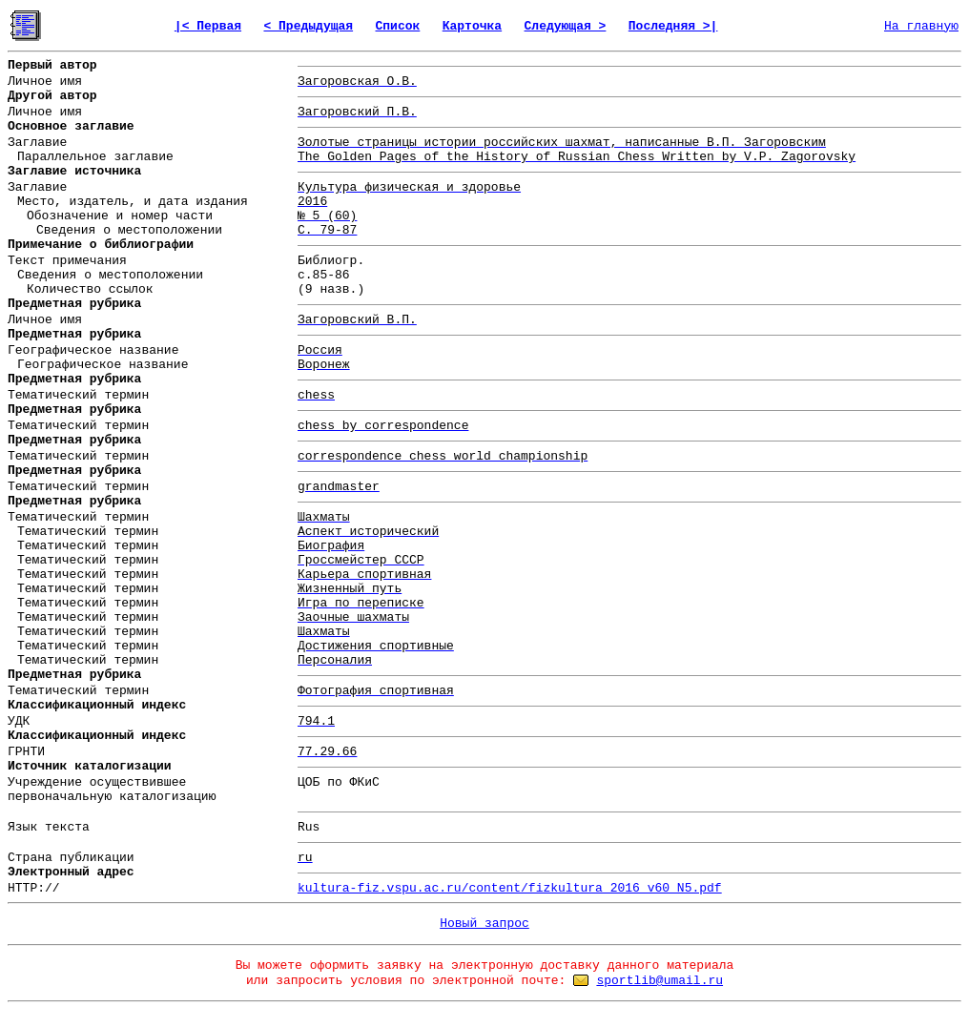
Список (398, 26)
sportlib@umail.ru (659, 981)
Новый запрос (484, 923)
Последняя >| (673, 26)
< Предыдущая (308, 26)
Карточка (472, 26)
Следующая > (566, 26)
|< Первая (208, 26)
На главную (921, 26)
